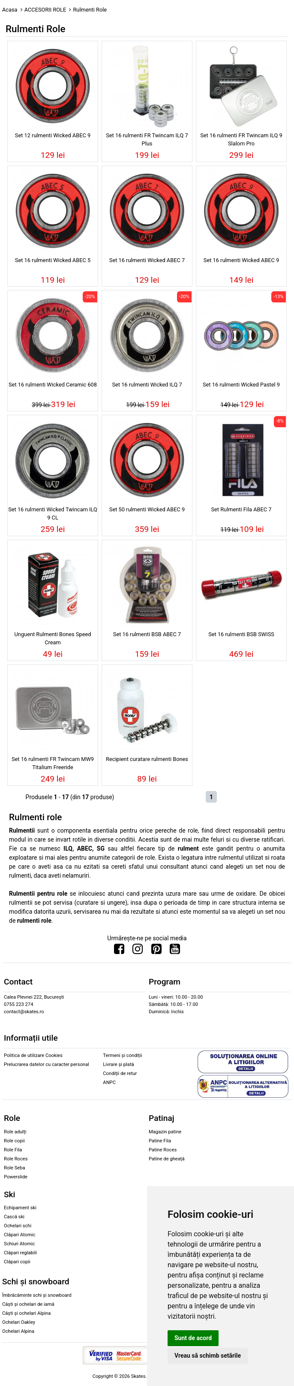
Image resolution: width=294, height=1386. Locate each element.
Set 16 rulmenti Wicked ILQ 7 (147, 384)
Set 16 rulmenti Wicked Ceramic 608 (53, 384)
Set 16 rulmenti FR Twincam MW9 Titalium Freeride (53, 763)
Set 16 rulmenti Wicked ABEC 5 (52, 260)
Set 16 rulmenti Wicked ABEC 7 (147, 260)
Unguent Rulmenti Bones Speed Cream (53, 638)
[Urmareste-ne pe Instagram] (137, 951)
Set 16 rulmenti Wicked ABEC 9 (241, 260)
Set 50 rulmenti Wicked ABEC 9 (147, 509)
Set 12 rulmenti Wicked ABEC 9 (52, 135)
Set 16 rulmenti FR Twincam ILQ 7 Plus (147, 139)
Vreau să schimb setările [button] (207, 1355)
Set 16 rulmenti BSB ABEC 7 (147, 634)
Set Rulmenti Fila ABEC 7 (241, 509)
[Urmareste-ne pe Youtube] (174, 951)
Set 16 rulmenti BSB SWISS (241, 634)
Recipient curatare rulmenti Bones (147, 759)
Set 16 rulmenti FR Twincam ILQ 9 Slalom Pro (241, 139)
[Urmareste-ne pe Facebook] (119, 951)
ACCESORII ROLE (45, 9)
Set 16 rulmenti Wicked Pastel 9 (241, 384)
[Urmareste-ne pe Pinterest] (156, 951)
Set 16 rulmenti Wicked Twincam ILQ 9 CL (52, 513)
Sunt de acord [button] (193, 1338)
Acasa (10, 9)
